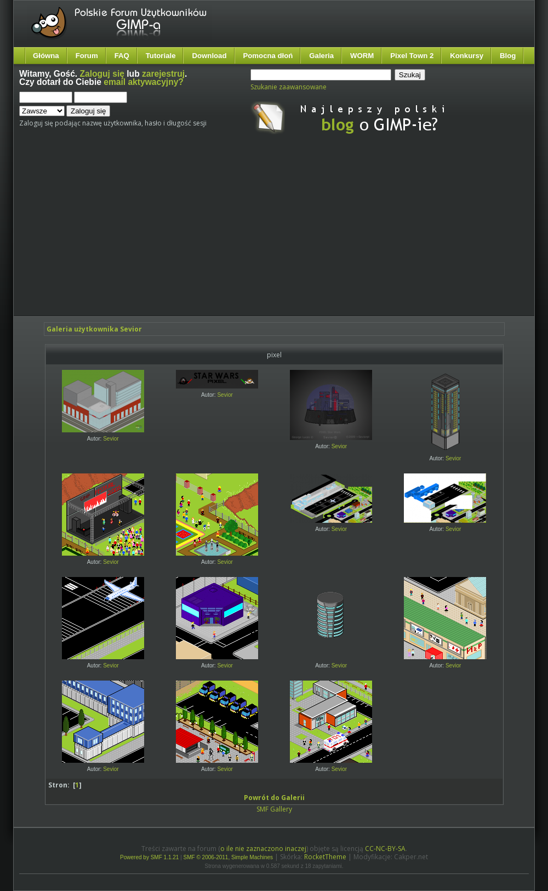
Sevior (110, 439)
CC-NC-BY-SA (385, 848)
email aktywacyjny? (144, 82)
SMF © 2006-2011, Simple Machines (228, 857)
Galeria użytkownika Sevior (94, 329)
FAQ (122, 56)
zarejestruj (163, 73)
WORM (362, 56)
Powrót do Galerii (274, 797)
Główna (46, 56)
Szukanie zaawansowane (288, 87)
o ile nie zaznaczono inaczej (263, 848)
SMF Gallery (274, 809)
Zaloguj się (102, 73)
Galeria (321, 56)
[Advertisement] (220, 234)
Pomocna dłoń (268, 56)
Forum (87, 56)
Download (209, 56)
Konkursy (466, 56)
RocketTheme (325, 856)
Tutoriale (161, 56)
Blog (508, 56)
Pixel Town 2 (411, 56)
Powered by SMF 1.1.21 (149, 857)
